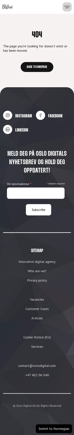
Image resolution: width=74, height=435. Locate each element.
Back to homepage (37, 67)
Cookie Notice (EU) (37, 337)
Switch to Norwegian (54, 428)
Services (37, 346)
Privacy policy (37, 280)
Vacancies (37, 299)
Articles (37, 318)
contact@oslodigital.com (37, 365)
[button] (67, 6)
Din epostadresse (19, 183)
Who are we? (37, 271)
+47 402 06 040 (37, 375)
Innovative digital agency (37, 261)
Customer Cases (37, 309)
